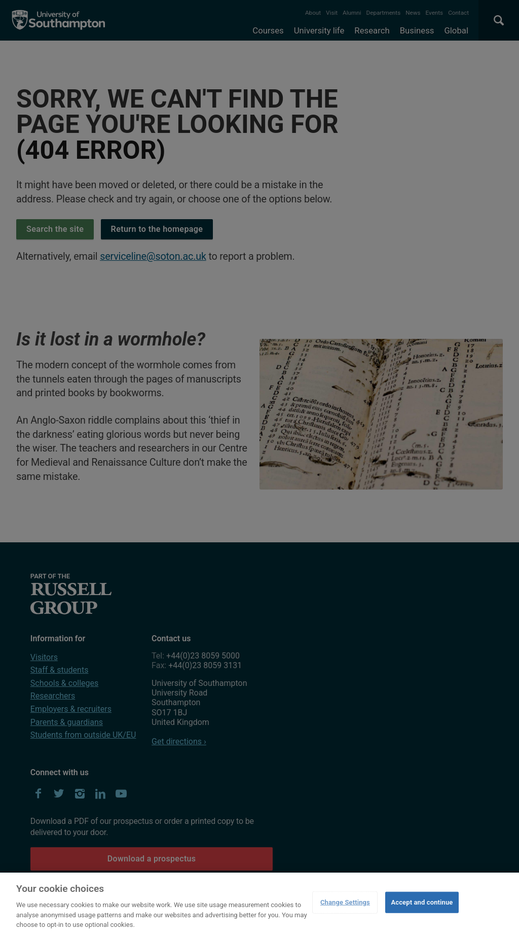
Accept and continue (422, 902)
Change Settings (345, 902)
